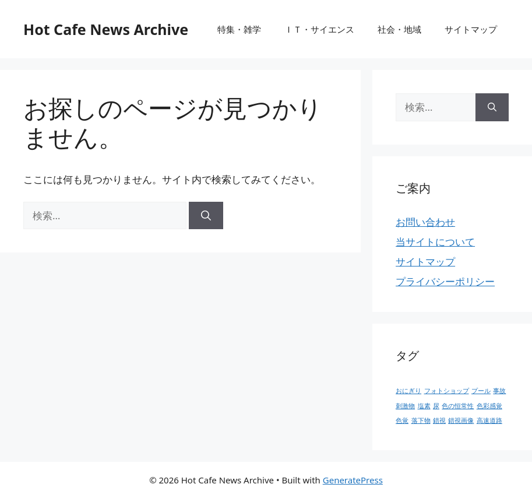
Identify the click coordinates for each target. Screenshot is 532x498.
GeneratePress (353, 480)
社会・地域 (399, 29)
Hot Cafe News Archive (105, 29)
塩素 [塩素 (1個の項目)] (424, 406)
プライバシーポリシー (445, 281)
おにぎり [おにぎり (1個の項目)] (408, 391)
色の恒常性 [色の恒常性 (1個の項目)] (458, 406)
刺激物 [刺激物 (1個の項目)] (405, 406)
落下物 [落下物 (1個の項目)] (421, 420)
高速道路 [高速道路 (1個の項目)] (489, 420)
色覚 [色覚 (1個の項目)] (402, 420)
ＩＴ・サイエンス (319, 29)
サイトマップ (471, 29)
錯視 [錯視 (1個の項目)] (439, 420)
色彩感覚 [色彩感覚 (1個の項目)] (489, 406)
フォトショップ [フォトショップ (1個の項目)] (446, 391)
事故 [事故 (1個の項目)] (499, 391)
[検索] (206, 216)
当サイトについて (435, 241)
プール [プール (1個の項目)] (481, 391)
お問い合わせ (425, 222)
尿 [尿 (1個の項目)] (436, 406)
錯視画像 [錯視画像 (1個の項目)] (461, 420)
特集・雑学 (239, 29)
